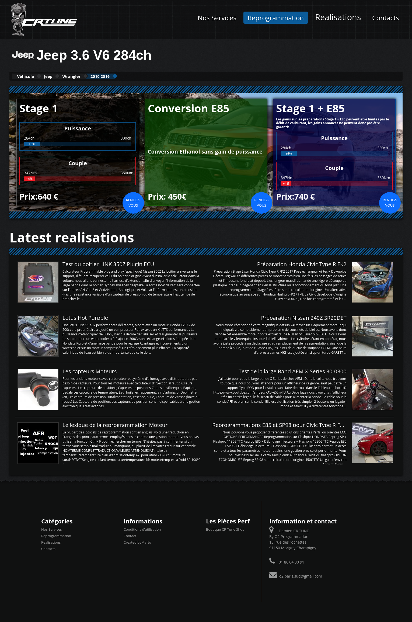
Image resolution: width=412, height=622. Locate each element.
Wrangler (92, 76)
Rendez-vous (133, 202)
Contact (130, 535)
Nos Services (217, 17)
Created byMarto (137, 541)
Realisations (338, 17)
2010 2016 (130, 76)
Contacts (385, 17)
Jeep (61, 76)
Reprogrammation (275, 17)
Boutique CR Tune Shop (225, 528)
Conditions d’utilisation (142, 528)
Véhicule (30, 76)
